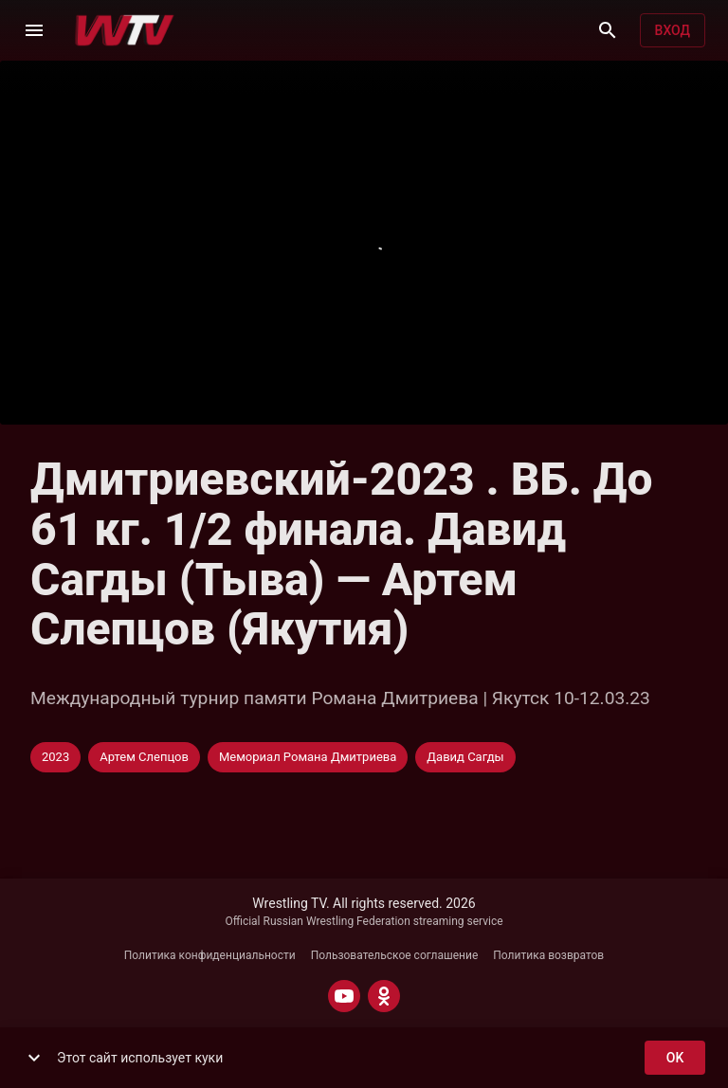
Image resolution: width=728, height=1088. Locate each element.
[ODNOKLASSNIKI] (384, 996)
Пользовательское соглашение (395, 955)
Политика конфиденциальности (210, 955)
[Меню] (34, 30)
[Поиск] (607, 30)
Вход (672, 30)
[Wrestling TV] (124, 30)
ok (675, 1058)
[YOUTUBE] (344, 996)
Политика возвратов (548, 955)
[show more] (34, 1057)
